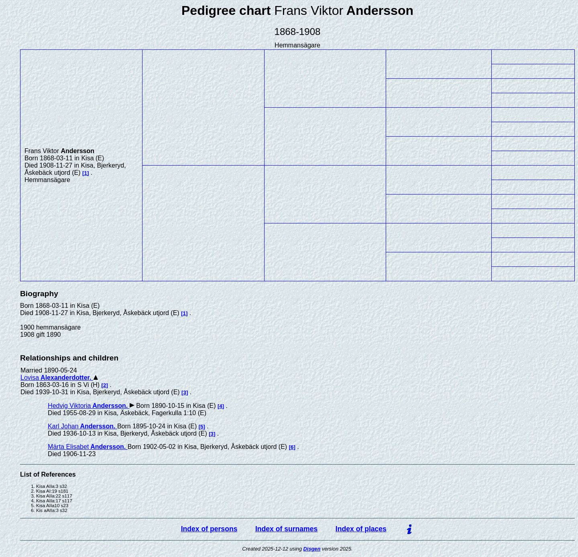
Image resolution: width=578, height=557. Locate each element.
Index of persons (209, 529)
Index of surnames (286, 529)
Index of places (361, 529)
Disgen (312, 549)
